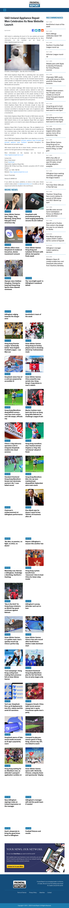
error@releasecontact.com (25, 184)
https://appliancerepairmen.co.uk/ (14, 155)
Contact (49, 892)
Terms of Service (21, 892)
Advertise (42, 892)
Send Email (11, 162)
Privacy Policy (33, 892)
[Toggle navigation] (4, 10)
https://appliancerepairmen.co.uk (19, 172)
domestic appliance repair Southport (16, 142)
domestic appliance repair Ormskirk (31, 140)
